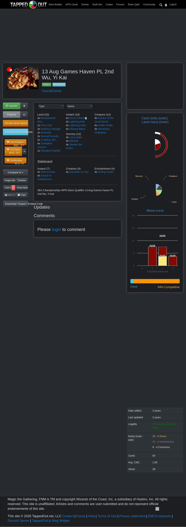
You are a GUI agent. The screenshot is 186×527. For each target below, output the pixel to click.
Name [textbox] (71, 106)
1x (38, 125)
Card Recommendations (16, 132)
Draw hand (22, 187)
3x (38, 128)
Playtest (11, 114)
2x (38, 136)
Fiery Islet (46, 125)
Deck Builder (55, 4)
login (56, 229)
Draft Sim (97, 4)
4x (38, 118)
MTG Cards (72, 4)
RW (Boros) (59, 84)
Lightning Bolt (77, 121)
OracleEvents (51, 91)
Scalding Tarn (48, 139)
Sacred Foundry (50, 136)
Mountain (46, 132)
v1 (24, 114)
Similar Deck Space (16, 123)
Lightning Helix (77, 125)
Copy (22, 195)
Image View (10, 180)
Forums (120, 4)
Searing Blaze (77, 128)
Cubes (109, 4)
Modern (46, 84)
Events (85, 4)
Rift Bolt (73, 140)
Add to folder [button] (10, 195)
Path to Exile (48, 171)
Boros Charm (76, 118)
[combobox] (51, 106)
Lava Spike (75, 137)
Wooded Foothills (50, 150)
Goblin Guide (105, 125)
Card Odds (8, 187)
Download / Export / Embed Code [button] (16, 203)
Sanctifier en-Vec (79, 171)
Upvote (11, 105)
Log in (173, 4)
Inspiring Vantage (50, 128)
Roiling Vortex (106, 171)
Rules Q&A (134, 4)
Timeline (22, 180)
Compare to (15, 172)
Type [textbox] (42, 106)
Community (149, 4)
